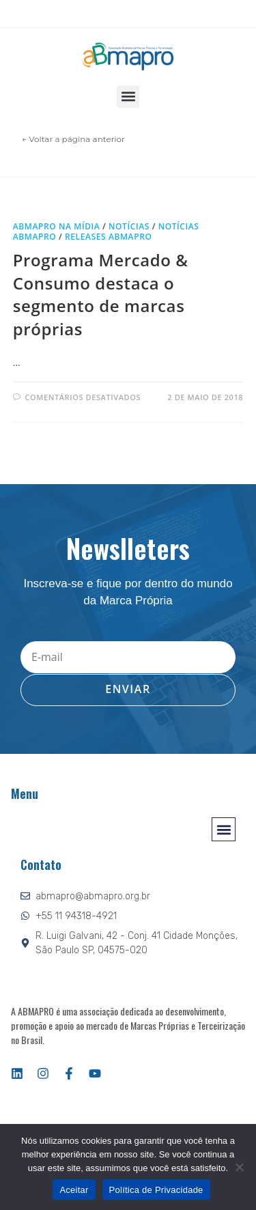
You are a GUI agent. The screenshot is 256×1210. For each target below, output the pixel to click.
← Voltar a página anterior (73, 139)
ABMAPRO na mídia (56, 226)
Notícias (129, 226)
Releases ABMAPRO (108, 236)
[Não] (239, 1167)
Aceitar (73, 1190)
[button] (128, 96)
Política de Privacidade (156, 1190)
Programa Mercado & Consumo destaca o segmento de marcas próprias (100, 294)
